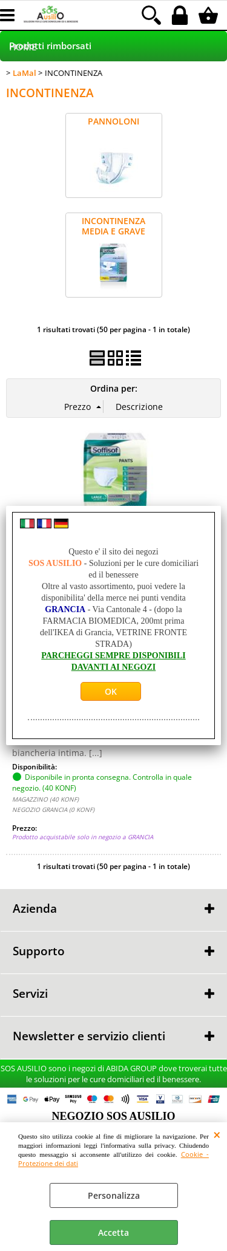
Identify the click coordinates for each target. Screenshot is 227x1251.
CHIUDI (217, 1134)
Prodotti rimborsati (50, 45)
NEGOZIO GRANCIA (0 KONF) (53, 809)
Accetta (113, 1232)
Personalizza (114, 1195)
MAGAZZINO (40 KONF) (45, 799)
